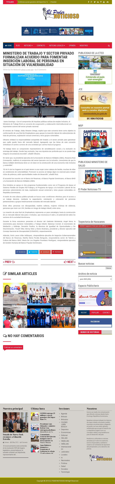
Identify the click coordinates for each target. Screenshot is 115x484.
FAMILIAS (65, 441)
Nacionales (65, 460)
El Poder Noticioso (57, 481)
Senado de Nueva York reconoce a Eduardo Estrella (13, 436)
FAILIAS (64, 438)
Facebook (21, 252)
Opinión (72, 45)
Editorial (64, 435)
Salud (63, 466)
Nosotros (84, 45)
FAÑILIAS (65, 444)
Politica (64, 463)
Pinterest (57, 252)
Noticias (28, 45)
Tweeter (33, 252)
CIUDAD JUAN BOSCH (64, 424)
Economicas (66, 432)
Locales (64, 455)
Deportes (65, 429)
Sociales (64, 469)
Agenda (64, 414)
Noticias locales (57, 45)
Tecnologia (65, 472)
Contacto (41, 45)
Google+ (45, 252)
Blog (18, 45)
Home (8, 45)
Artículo (64, 417)
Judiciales (65, 452)
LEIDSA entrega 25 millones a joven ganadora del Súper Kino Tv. (27, 2)
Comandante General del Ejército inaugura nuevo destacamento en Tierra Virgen (48, 439)
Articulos (64, 419)
